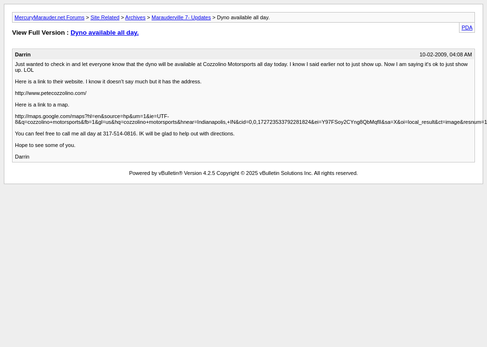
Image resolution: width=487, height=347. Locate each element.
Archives (135, 17)
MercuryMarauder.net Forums (49, 17)
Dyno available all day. (104, 32)
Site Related (104, 17)
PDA (467, 27)
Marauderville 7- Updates (181, 17)
